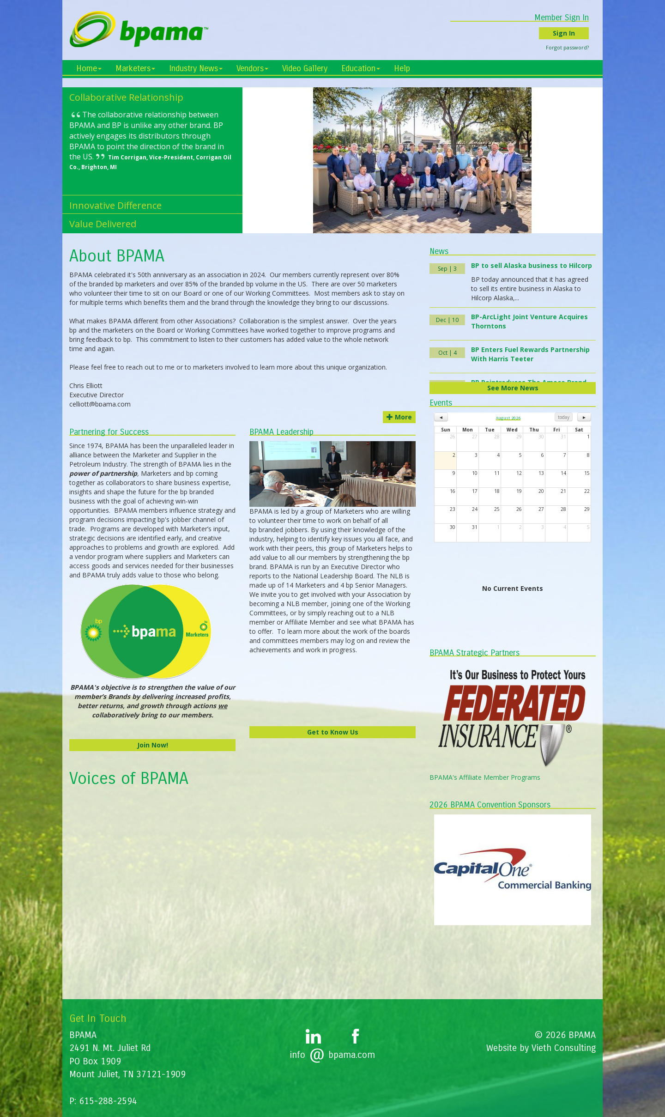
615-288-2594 (108, 1101)
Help (402, 68)
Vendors (252, 68)
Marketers (135, 68)
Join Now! (152, 745)
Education (360, 68)
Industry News (196, 68)
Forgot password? (574, 47)
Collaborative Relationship (126, 97)
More (399, 417)
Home (89, 68)
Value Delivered (102, 224)
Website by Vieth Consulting (541, 1048)
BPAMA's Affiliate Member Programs (484, 777)
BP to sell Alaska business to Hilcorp (531, 265)
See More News (512, 387)
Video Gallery (304, 68)
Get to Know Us (332, 732)
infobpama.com (332, 1055)
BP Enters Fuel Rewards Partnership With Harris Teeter (530, 354)
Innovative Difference (115, 205)
